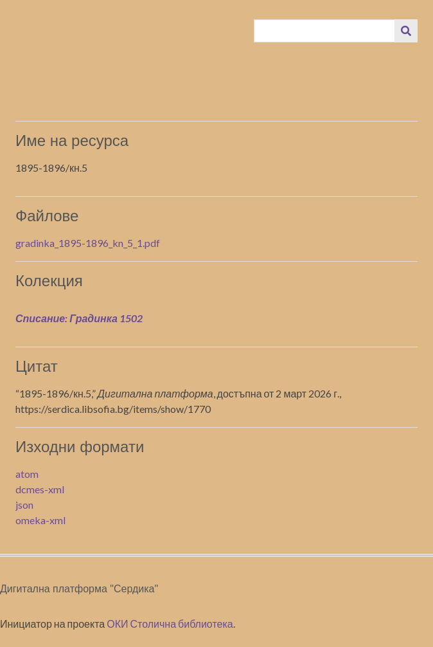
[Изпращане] (406, 30)
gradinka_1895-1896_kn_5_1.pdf (87, 243)
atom (27, 474)
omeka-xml (40, 520)
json (24, 504)
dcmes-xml (39, 489)
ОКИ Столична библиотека (170, 623)
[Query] (325, 30)
